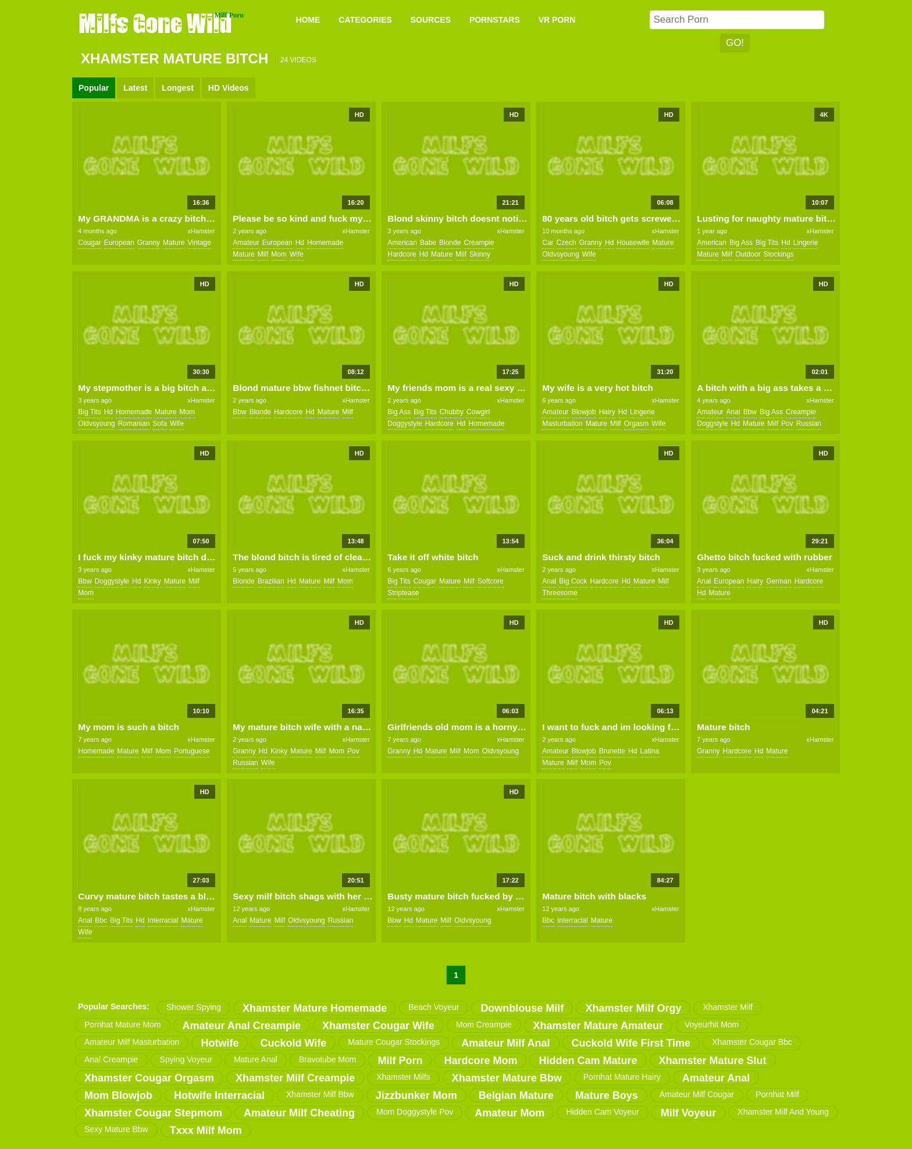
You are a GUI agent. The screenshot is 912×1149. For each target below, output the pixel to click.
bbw (239, 412)
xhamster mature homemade (315, 1008)
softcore (491, 581)
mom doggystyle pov (414, 1111)
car (547, 243)
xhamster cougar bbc (752, 1042)
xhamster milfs (403, 1077)
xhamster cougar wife (378, 1025)
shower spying (193, 1007)
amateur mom (509, 1113)
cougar (89, 243)
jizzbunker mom (416, 1095)
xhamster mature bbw (507, 1078)
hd (299, 243)
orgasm (636, 423)
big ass (741, 243)
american (402, 243)
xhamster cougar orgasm (149, 1078)
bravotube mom (328, 1059)
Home (307, 19)
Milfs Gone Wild (156, 22)
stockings (779, 254)
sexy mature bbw (116, 1129)
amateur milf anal (505, 1043)
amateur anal (716, 1078)
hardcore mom (480, 1060)
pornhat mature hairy (622, 1077)
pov (787, 423)
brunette (612, 751)
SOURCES (431, 19)
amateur (246, 243)
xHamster (201, 230)
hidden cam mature (588, 1060)
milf (263, 254)
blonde (450, 243)
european (119, 243)
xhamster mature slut (713, 1060)
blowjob (584, 412)
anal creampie (111, 1059)
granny (148, 243)
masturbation (562, 423)
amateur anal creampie (242, 1025)
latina (649, 751)
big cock (573, 581)
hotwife (219, 1043)
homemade (325, 243)
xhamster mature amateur (598, 1025)
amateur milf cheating (299, 1113)
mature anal (255, 1059)
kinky (152, 581)
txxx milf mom (206, 1130)
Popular (94, 88)
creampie (479, 243)
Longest (177, 88)
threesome (560, 593)
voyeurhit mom (712, 1024)
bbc (101, 920)
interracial (163, 920)
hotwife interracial (219, 1095)
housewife (633, 243)
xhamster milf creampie (295, 1078)
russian (808, 423)
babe (428, 243)
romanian (134, 423)
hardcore (401, 254)
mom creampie (484, 1024)
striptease (403, 593)
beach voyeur (433, 1007)
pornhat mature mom (122, 1024)
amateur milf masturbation (131, 1042)
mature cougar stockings (394, 1042)
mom (279, 254)
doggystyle (404, 423)
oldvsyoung (560, 254)
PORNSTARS (494, 19)
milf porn (399, 1060)
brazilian (271, 581)
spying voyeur (186, 1059)
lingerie (805, 243)
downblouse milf (522, 1008)
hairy (607, 412)
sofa (159, 423)
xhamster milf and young (783, 1111)
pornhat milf (777, 1094)
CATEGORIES (365, 19)
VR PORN (557, 19)
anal (733, 412)
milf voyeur (689, 1113)
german (778, 581)
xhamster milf (728, 1007)
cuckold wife (293, 1043)
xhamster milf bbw (320, 1094)
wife (297, 254)
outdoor (747, 254)
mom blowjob (118, 1095)
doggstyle (712, 423)
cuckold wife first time (631, 1043)
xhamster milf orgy (633, 1008)
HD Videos (228, 88)
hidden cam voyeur (602, 1111)
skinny (479, 254)
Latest (135, 88)
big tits (767, 243)
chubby (452, 412)
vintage (199, 243)
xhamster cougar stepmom (153, 1113)
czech (566, 243)
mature (173, 243)
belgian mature (516, 1095)
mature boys (606, 1095)
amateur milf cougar (697, 1094)
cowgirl (478, 412)
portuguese (191, 751)
